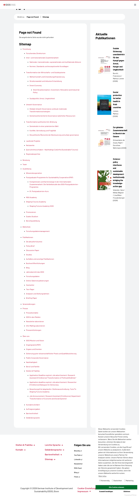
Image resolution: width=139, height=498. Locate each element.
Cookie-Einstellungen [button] (89, 488)
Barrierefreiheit (53, 454)
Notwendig (104, 480)
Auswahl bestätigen (106, 491)
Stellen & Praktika (25, 445)
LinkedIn (78, 459)
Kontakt (20, 449)
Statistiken (117, 480)
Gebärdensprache (54, 449)
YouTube (78, 455)
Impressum (84, 491)
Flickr (77, 477)
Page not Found (33, 17)
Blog (76, 472)
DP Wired (133, 495)
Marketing (128, 480)
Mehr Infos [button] (102, 476)
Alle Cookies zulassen (116, 487)
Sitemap (46, 17)
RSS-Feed (78, 468)
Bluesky (78, 451)
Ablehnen (126, 491)
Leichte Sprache (54, 445)
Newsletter (78, 464)
